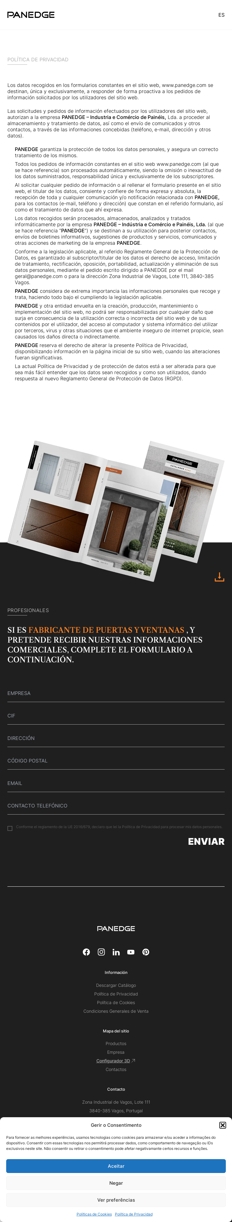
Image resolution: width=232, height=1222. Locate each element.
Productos (116, 1043)
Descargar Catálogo (116, 985)
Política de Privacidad (134, 1214)
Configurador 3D (116, 1060)
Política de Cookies (116, 1002)
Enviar (206, 841)
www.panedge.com (184, 85)
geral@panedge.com (39, 276)
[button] (223, 1125)
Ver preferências (116, 1200)
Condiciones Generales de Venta (116, 1011)
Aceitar (116, 1166)
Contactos (116, 1069)
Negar (116, 1183)
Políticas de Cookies (94, 1214)
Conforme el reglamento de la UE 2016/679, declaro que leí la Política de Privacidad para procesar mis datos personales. (119, 826)
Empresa (115, 1052)
